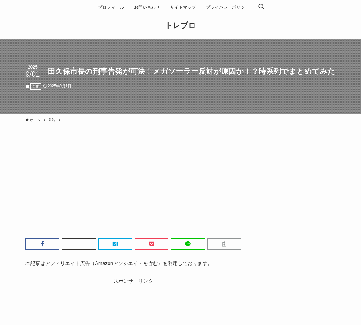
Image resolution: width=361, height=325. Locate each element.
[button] (42, 244)
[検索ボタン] (261, 7)
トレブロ (180, 25)
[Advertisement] (180, 172)
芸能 (36, 86)
